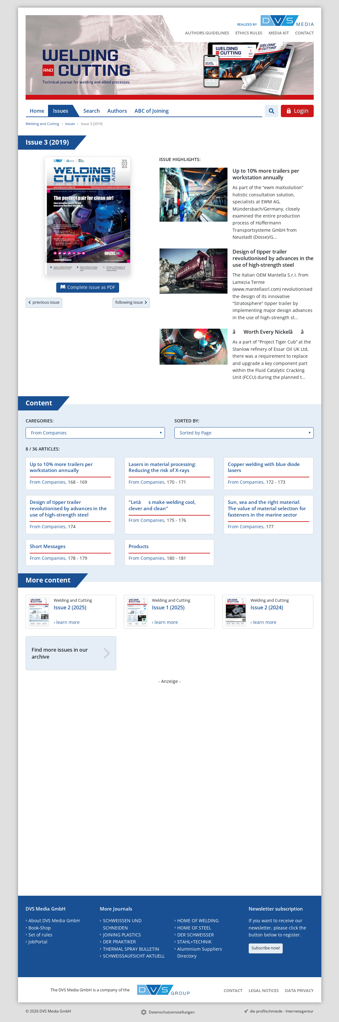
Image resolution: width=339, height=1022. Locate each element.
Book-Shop (39, 928)
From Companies (47, 482)
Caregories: (40, 421)
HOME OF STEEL (194, 928)
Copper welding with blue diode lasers (264, 467)
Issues (60, 110)
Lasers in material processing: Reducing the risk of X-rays (162, 467)
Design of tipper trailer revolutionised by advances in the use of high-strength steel (273, 258)
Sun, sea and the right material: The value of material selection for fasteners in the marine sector (267, 508)
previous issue (43, 302)
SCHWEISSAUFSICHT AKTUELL (134, 956)
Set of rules (40, 935)
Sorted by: (186, 421)
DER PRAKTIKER (119, 942)
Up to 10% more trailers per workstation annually (266, 174)
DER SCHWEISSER (195, 935)
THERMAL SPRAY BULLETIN (131, 949)
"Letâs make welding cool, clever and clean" (162, 505)
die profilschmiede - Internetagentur (281, 1011)
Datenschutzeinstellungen (172, 1012)
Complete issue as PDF (87, 287)
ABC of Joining (152, 110)
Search (91, 110)
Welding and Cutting (42, 123)
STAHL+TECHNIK (194, 942)
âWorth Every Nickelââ (272, 331)
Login (297, 110)
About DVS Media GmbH (54, 920)
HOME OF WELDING (198, 920)
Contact (304, 33)
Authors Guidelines (207, 33)
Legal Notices (264, 990)
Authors (117, 110)
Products (138, 546)
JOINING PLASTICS (122, 935)
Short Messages (47, 546)
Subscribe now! (265, 948)
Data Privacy (299, 990)
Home (37, 110)
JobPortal (37, 942)
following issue (131, 302)
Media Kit (279, 33)
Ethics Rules (248, 33)
